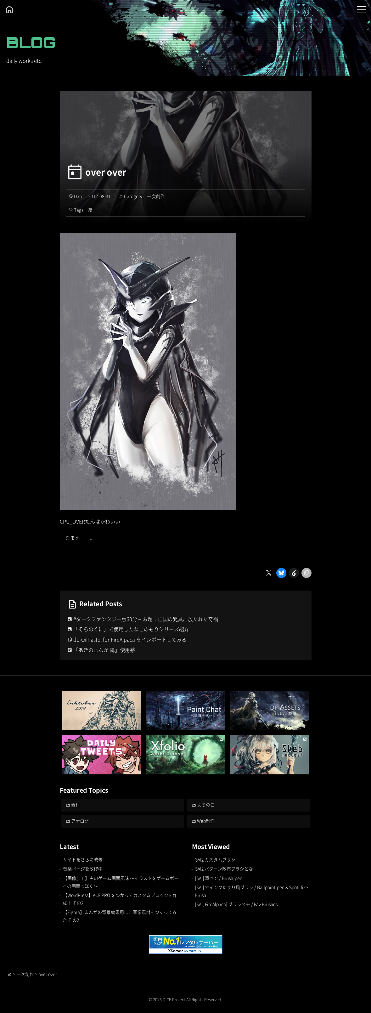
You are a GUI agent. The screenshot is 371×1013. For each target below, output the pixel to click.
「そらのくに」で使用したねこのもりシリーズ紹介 (131, 629)
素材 (75, 804)
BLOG (31, 42)
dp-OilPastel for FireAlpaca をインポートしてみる (130, 639)
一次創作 (156, 196)
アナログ (80, 821)
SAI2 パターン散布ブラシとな (224, 868)
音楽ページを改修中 (83, 868)
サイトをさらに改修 (83, 859)
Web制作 (206, 821)
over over (105, 172)
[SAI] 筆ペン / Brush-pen (218, 878)
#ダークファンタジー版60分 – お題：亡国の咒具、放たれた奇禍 (145, 619)
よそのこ (206, 804)
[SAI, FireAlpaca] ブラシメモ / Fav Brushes (236, 904)
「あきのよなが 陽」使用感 (104, 650)
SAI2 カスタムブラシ (215, 859)
